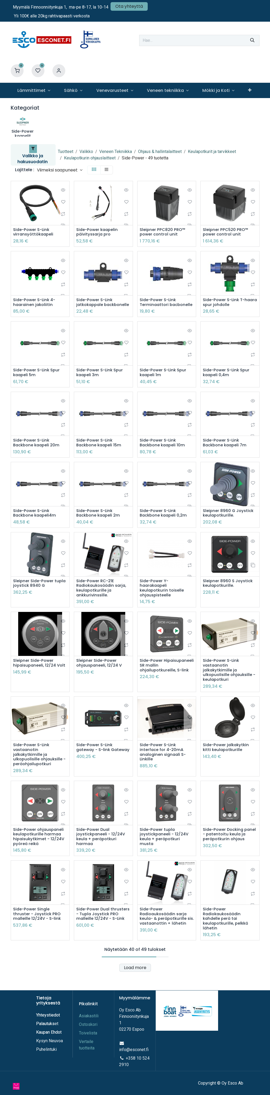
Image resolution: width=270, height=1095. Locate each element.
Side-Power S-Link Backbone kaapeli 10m (164, 451)
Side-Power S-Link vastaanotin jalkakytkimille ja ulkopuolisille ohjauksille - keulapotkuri (229, 682)
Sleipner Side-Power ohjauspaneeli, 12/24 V (100, 674)
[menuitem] (34, 90)
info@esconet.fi (134, 1056)
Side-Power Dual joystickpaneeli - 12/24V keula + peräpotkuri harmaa (102, 852)
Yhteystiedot (48, 1021)
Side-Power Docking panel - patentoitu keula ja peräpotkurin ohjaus (229, 850)
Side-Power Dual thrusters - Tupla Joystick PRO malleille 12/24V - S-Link (99, 934)
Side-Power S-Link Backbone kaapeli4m (36, 522)
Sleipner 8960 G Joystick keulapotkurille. (229, 522)
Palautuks (45, 1030)
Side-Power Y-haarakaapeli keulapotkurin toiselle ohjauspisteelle (163, 598)
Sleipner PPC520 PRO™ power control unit (227, 232)
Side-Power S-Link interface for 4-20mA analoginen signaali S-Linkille (164, 766)
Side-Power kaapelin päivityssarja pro (98, 232)
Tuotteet (65, 151)
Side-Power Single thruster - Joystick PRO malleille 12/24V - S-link (38, 931)
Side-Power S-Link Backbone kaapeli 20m (38, 451)
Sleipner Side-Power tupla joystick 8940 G (36, 593)
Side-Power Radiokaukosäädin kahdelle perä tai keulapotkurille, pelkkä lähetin (227, 936)
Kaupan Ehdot (49, 1038)
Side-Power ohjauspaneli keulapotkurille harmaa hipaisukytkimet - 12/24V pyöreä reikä (40, 852)
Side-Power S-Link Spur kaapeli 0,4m (228, 380)
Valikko (86, 151)
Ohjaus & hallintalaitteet (160, 151)
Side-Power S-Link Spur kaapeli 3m (101, 380)
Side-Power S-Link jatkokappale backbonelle (95, 306)
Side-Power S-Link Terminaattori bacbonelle (159, 306)
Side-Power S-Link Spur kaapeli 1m (165, 380)
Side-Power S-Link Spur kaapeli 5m (38, 380)
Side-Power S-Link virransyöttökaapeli (34, 232)
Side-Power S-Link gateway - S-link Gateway (95, 763)
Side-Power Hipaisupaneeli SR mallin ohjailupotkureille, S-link (166, 677)
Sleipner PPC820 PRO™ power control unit (164, 232)
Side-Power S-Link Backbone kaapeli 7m (226, 451)
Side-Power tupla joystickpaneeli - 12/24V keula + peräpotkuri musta (166, 852)
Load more (135, 986)
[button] (59, 170)
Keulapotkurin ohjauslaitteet (90, 157)
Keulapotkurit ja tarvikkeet (212, 151)
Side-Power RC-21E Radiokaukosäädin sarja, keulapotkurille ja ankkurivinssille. (103, 598)
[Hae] (252, 40)
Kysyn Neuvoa (49, 1047)
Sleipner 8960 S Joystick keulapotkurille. (229, 593)
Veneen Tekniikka (115, 151)
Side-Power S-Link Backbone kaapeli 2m (99, 522)
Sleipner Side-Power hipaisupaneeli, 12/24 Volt (36, 677)
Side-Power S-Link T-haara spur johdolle (225, 303)
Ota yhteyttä (129, 6)
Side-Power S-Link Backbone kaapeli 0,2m (165, 522)
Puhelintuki (46, 1056)
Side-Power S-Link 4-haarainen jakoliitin (36, 303)
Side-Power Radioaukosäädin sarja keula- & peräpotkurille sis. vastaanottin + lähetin (165, 936)
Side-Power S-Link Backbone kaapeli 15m (100, 451)
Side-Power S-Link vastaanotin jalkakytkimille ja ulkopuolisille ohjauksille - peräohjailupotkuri (39, 769)
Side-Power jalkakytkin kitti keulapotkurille (227, 761)
